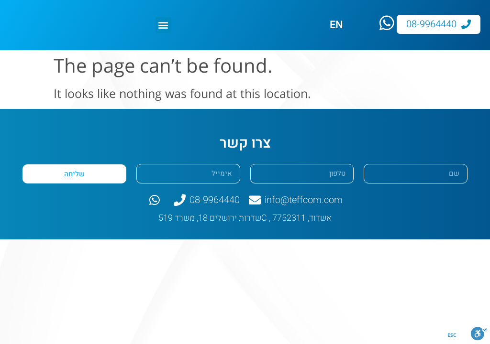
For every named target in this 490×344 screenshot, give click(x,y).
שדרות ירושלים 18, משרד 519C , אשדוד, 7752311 (245, 218)
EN (336, 24)
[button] (163, 25)
